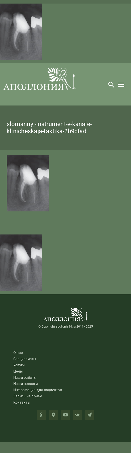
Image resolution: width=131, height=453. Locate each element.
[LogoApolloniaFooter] (65, 309)
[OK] (41, 415)
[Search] (111, 84)
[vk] (77, 415)
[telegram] (89, 415)
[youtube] (65, 415)
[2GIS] (53, 415)
